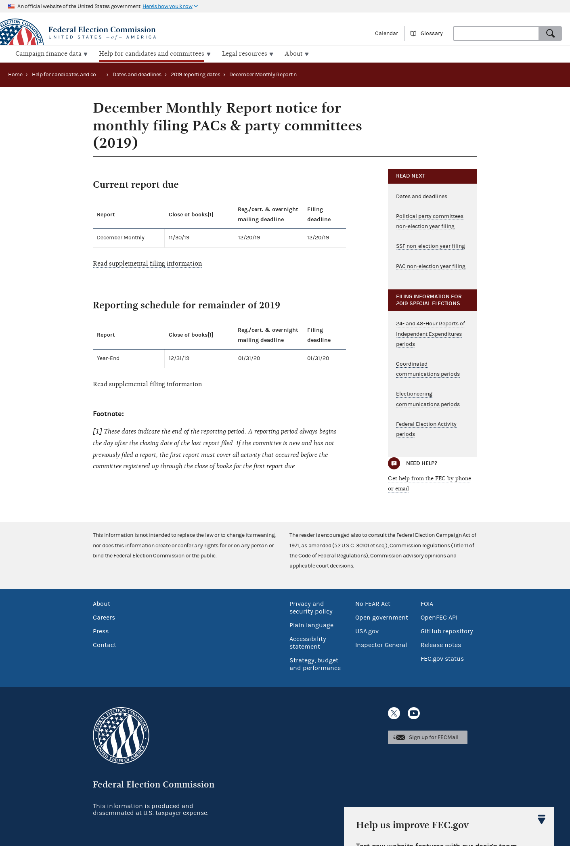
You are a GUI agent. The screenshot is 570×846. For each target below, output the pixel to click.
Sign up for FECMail (434, 736)
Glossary (432, 33)
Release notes (441, 643)
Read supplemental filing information (147, 262)
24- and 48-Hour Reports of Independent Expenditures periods (430, 333)
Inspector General (381, 643)
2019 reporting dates (195, 74)
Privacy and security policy (311, 606)
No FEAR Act (372, 602)
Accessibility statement (307, 641)
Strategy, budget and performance (315, 662)
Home (15, 74)
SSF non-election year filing (430, 245)
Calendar (386, 33)
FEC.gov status (442, 657)
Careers (104, 616)
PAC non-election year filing (430, 265)
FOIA (427, 602)
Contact (104, 643)
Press (101, 630)
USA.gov (367, 630)
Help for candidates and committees (76, 74)
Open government (381, 616)
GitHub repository (447, 630)
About (101, 602)
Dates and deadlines (137, 74)
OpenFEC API (439, 616)
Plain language (311, 624)
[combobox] (496, 33)
